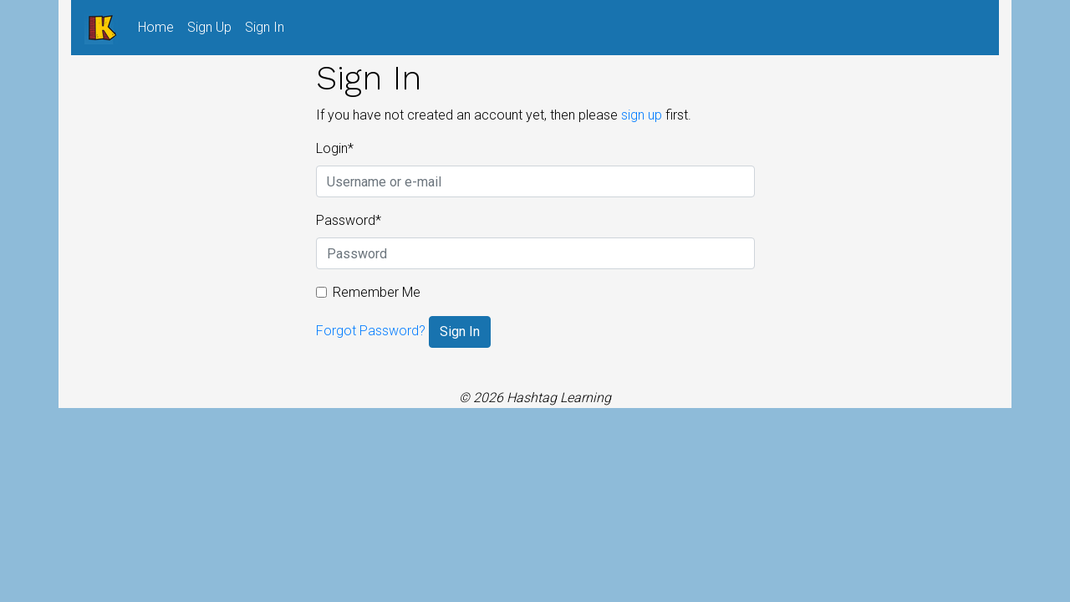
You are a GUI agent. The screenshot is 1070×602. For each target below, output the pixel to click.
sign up (641, 115)
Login (335, 148)
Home (159, 26)
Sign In (264, 27)
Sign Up (209, 27)
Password (348, 220)
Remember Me (376, 292)
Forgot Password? (370, 331)
